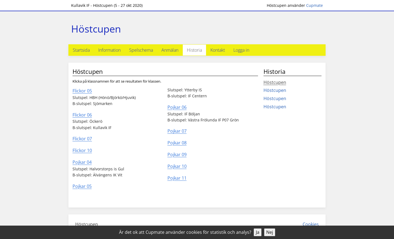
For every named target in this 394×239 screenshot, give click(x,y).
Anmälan (169, 50)
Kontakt (217, 50)
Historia (194, 50)
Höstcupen (274, 82)
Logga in (241, 50)
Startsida (81, 50)
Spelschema (141, 50)
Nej (269, 232)
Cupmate (314, 5)
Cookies (311, 224)
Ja (257, 232)
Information (109, 50)
